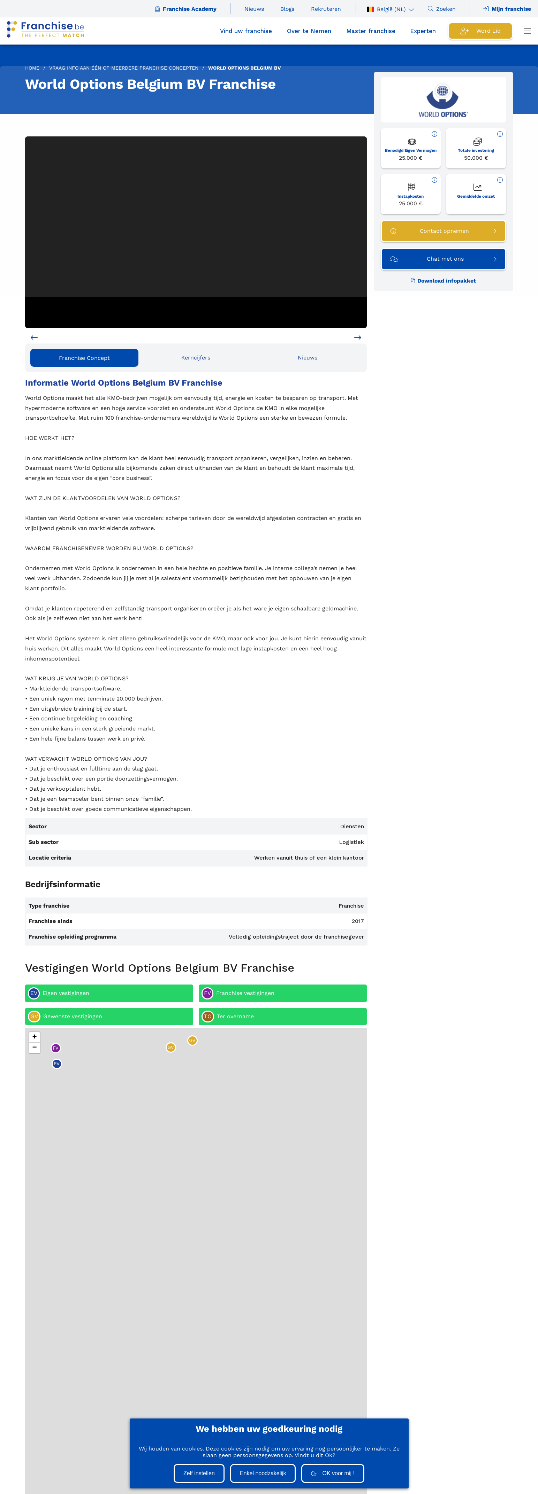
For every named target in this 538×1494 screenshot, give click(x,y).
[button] (34, 1037)
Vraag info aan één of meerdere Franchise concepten (123, 68)
